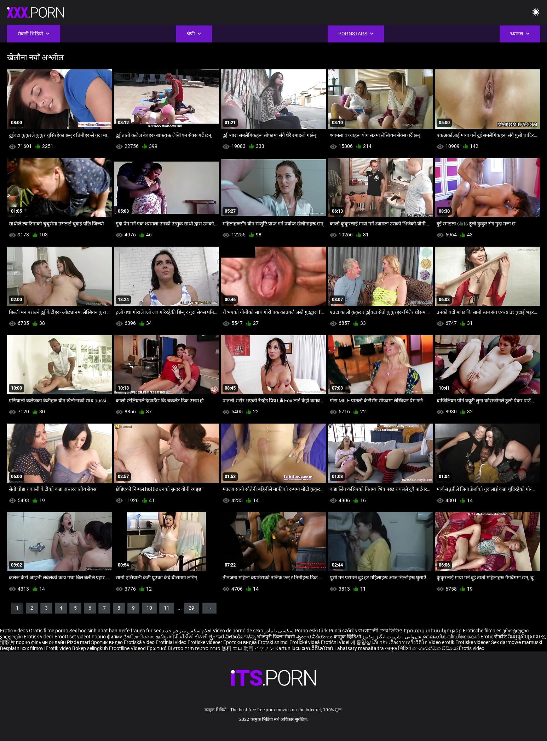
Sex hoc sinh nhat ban (93, 630)
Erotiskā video (140, 642)
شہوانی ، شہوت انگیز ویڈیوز (392, 636)
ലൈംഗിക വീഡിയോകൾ (451, 636)
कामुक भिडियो (398, 648)
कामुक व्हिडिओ (348, 636)
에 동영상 (361, 642)
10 (149, 608)
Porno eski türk (311, 630)
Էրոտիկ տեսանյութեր (433, 630)
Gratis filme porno (48, 630)
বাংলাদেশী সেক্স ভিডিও (380, 630)
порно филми (107, 636)
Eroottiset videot (73, 636)
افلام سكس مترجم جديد (187, 630)
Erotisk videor (39, 636)
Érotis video (471, 648)
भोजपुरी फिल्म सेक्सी (276, 636)
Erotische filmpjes (482, 630)
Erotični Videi (335, 642)
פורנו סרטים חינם (202, 648)
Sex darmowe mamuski (516, 642)
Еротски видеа (240, 642)
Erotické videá (305, 642)
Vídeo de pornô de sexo (238, 630)
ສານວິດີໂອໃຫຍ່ (318, 648)
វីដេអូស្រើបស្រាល (524, 636)
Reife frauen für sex (140, 630)
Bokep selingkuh (90, 648)
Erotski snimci (273, 642)
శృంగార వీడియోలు (315, 636)
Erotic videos (14, 630)
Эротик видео (107, 642)
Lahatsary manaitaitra (359, 648)
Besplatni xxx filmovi (22, 648)
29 (191, 608)
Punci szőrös (343, 630)
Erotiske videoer (205, 642)
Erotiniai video (172, 642)
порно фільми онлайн (41, 642)
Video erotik (441, 642)
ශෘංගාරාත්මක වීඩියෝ (435, 648)
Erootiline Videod (128, 648)
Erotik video (59, 648)
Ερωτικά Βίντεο (165, 648)
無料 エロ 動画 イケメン (247, 648)
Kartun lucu (288, 648)
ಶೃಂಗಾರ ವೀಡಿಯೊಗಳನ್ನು (233, 636)
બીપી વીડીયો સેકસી (188, 636)
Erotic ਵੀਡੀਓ (494, 636)
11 (166, 608)
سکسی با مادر (279, 630)
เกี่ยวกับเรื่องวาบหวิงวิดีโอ (400, 642)
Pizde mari (78, 642)
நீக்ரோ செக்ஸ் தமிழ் (145, 636)
